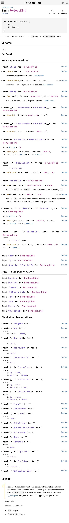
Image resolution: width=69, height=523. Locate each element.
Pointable (19, 432)
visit (10, 220)
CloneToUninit (22, 357)
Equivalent (24, 367)
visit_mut (12, 151)
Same (16, 437)
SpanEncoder (23, 123)
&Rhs (29, 194)
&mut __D (33, 115)
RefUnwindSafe (16, 292)
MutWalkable (23, 162)
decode (10, 115)
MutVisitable (37, 139)
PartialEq (15, 180)
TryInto (22, 461)
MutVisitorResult (24, 427)
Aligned (18, 323)
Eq (9, 260)
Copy (11, 255)
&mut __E (41, 131)
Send (11, 296)
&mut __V (48, 172)
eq (8, 185)
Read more (39, 75)
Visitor (23, 208)
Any (15, 328)
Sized (22, 334)
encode (10, 131)
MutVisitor (20, 139)
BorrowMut (19, 347)
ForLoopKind (32, 3)
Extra (12, 147)
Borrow (17, 338)
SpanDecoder (23, 107)
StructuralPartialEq (20, 265)
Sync (11, 301)
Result (54, 96)
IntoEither (20, 423)
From (16, 404)
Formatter (34, 96)
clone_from (13, 80)
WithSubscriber (23, 470)
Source (5, 14)
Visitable (42, 208)
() (20, 147)
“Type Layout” (13, 495)
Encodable (39, 123)
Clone (13, 66)
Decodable (39, 107)
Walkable (32, 231)
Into (20, 413)
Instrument (20, 408)
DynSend (13, 278)
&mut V (46, 151)
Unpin (11, 306)
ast (12, 7)
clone (10, 71)
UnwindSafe (15, 310)
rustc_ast (6, 7)
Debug (13, 91)
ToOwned (18, 441)
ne (8, 194)
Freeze (12, 287)
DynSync (13, 282)
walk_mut (11, 172)
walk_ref (11, 244)
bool (49, 185)
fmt (8, 96)
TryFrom (22, 451)
